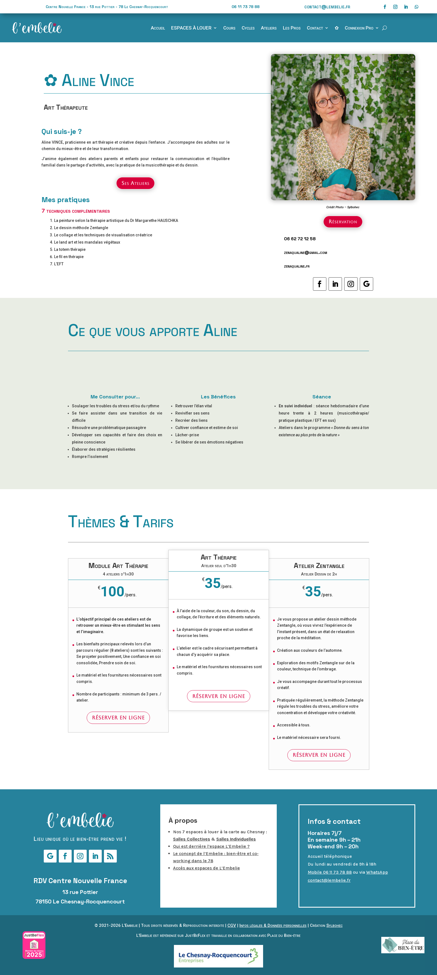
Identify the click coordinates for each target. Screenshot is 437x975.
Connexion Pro (359, 28)
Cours (229, 28)
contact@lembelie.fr (327, 6)
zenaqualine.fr (297, 266)
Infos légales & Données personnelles (273, 925)
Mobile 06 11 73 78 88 (330, 872)
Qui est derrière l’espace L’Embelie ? (211, 846)
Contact (315, 28)
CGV (231, 925)
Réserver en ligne (118, 718)
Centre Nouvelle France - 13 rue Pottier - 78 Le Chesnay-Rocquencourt (107, 6)
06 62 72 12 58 (300, 239)
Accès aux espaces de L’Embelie (206, 868)
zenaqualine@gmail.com (305, 252)
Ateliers (269, 28)
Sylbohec (334, 925)
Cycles (248, 28)
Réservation (343, 221)
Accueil (158, 28)
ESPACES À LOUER (191, 28)
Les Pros (292, 28)
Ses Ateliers (135, 183)
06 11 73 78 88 (245, 6)
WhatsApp (377, 872)
